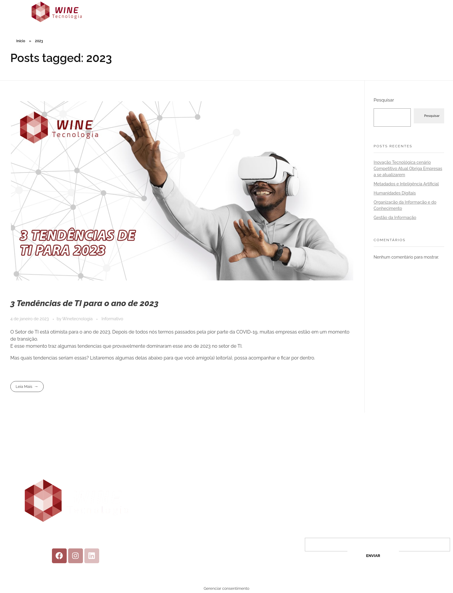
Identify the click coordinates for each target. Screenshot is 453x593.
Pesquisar (384, 100)
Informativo (112, 318)
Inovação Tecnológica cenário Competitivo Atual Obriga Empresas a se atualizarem (408, 168)
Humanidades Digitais (395, 193)
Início (20, 41)
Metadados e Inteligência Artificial (406, 184)
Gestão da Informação (395, 217)
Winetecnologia (78, 318)
